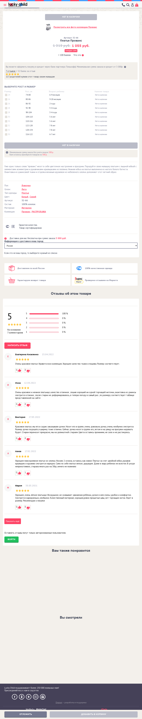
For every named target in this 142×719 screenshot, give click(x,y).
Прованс (26, 211)
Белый (25, 196)
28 (9, 108)
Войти (11, 539)
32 (9, 125)
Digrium (59, 702)
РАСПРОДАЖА (39, 211)
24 (9, 95)
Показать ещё (12, 521)
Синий (33, 196)
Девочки (26, 185)
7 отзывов (11, 71)
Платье (25, 193)
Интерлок (27, 207)
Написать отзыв (17, 345)
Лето (24, 189)
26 (9, 99)
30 (9, 117)
